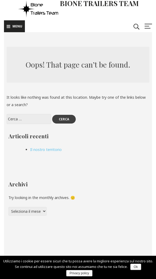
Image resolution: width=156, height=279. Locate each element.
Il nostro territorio (46, 149)
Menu (14, 26)
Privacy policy (79, 273)
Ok (136, 267)
